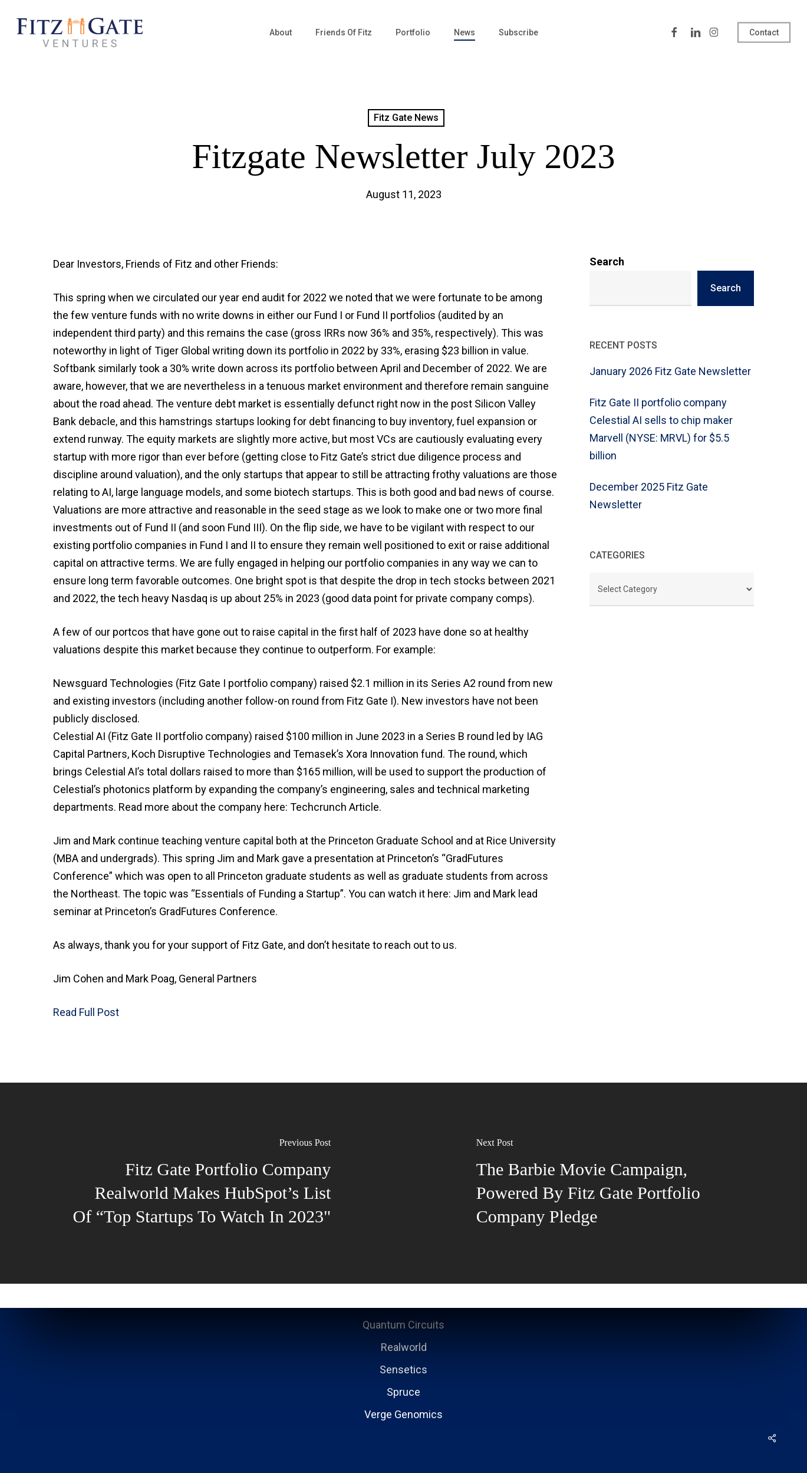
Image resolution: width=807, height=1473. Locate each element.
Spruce (403, 1392)
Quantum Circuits (403, 1325)
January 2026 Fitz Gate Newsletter (670, 371)
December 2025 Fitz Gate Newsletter (648, 496)
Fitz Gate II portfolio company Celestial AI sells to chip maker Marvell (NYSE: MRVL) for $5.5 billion (661, 429)
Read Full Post (86, 1012)
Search (606, 261)
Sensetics (403, 1369)
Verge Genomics (403, 1414)
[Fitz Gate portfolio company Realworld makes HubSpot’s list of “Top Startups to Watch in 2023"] (202, 1183)
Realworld (404, 1347)
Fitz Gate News (406, 117)
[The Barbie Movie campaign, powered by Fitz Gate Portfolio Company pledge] (606, 1183)
